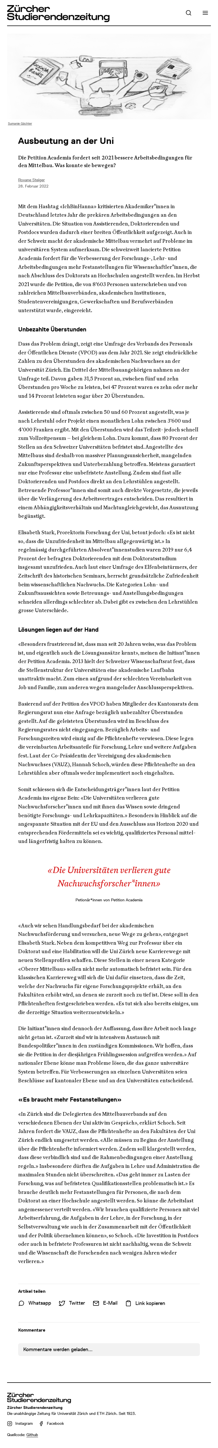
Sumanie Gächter (20, 123)
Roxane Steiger (31, 179)
